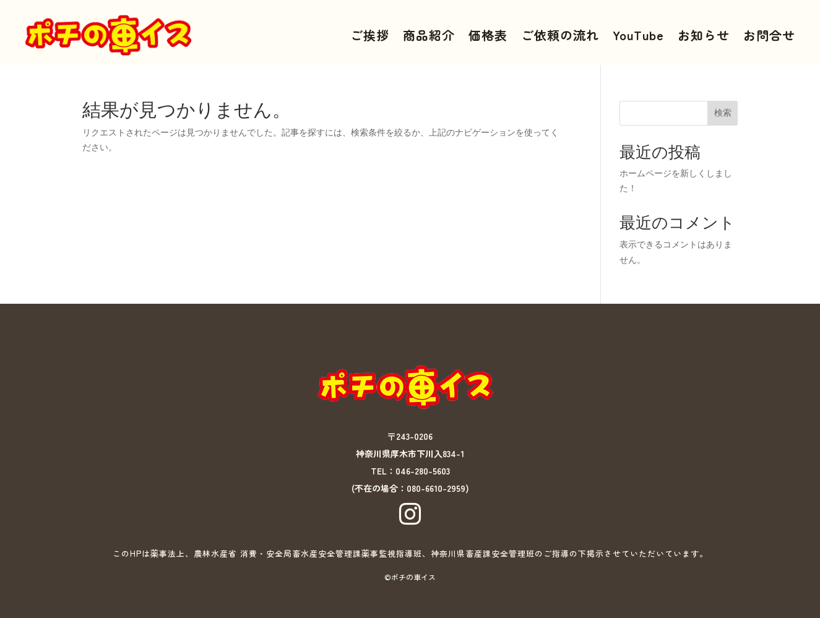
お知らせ (704, 35)
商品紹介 (429, 35)
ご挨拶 (369, 35)
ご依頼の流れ (560, 35)
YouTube (638, 35)
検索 (723, 113)
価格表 (487, 35)
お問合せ (769, 35)
